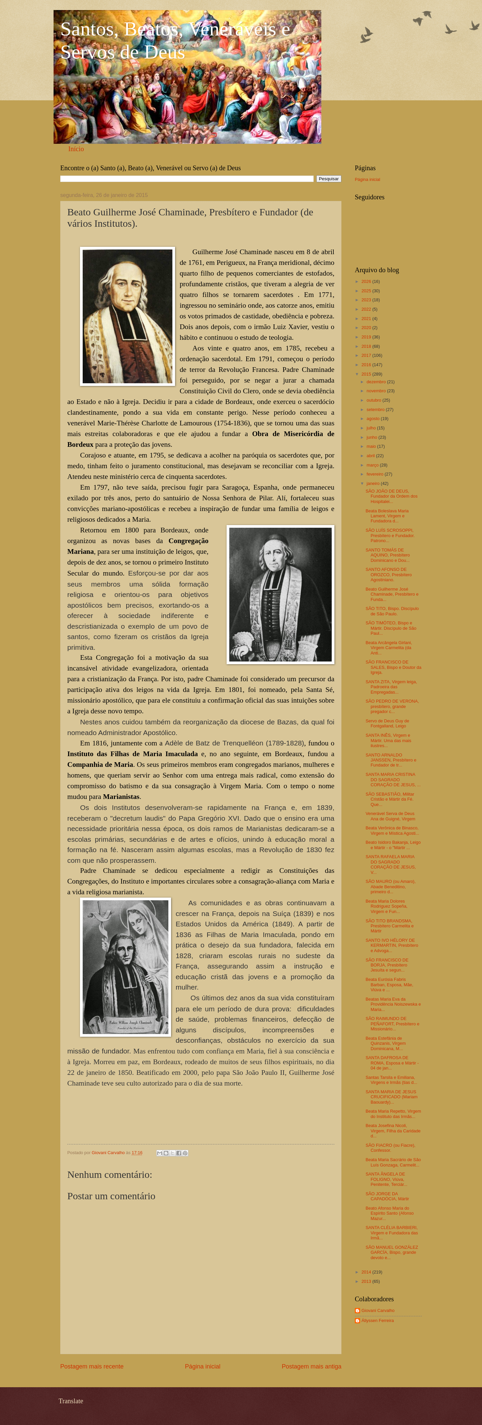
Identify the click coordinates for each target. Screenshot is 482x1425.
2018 (367, 346)
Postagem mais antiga (311, 1366)
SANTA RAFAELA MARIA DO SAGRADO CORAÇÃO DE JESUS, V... (391, 864)
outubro (374, 400)
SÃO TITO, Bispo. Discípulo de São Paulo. (392, 611)
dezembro (377, 381)
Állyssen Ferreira (378, 1320)
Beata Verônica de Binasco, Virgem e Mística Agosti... (392, 830)
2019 (367, 336)
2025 (367, 290)
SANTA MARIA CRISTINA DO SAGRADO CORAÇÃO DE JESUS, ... (393, 779)
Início (76, 148)
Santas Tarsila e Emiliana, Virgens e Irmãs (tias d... (391, 1080)
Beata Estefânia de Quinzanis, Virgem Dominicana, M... (386, 1043)
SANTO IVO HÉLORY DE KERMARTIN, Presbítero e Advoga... (392, 945)
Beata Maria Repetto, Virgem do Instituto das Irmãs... (393, 1114)
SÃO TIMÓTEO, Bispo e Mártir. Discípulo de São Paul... (391, 628)
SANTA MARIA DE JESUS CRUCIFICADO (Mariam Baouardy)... (391, 1097)
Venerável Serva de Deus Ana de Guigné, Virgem (390, 816)
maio (372, 446)
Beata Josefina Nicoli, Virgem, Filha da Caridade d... (393, 1130)
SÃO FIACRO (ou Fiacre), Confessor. (390, 1148)
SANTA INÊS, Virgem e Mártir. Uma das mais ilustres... (388, 740)
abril (371, 455)
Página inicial (202, 1366)
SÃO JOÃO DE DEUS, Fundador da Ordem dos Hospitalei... (391, 496)
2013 (367, 1281)
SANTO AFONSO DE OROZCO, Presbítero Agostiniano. (389, 574)
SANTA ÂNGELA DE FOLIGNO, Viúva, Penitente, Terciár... (386, 1179)
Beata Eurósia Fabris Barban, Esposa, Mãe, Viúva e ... (389, 984)
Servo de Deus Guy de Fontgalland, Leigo (387, 723)
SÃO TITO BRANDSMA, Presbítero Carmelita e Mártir (390, 926)
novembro (377, 390)
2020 (367, 327)
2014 (367, 1272)
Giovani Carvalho (378, 1310)
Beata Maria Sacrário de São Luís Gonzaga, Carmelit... (393, 1162)
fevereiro (376, 474)
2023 (367, 299)
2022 (367, 309)
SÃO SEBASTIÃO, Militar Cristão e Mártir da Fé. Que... (390, 799)
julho (372, 427)
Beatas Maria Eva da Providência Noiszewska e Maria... (393, 1004)
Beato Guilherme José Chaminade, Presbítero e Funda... (392, 594)
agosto (374, 418)
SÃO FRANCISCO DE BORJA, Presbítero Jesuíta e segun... (387, 965)
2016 (367, 364)
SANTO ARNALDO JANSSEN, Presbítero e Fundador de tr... (391, 760)
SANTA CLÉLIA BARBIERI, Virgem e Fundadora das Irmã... (392, 1232)
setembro (376, 409)
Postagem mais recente (92, 1366)
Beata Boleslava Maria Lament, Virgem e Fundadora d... (387, 516)
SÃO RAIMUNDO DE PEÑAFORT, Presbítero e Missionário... (392, 1023)
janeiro (374, 483)
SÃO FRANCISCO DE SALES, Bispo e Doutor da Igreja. (393, 667)
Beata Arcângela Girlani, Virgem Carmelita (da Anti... (389, 647)
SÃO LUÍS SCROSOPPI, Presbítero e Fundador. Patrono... (390, 535)
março (373, 465)
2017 (367, 355)
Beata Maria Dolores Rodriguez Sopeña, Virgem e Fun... (386, 906)
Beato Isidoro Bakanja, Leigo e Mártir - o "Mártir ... (393, 845)
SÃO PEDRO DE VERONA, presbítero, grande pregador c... (392, 706)
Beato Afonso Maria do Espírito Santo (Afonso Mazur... (390, 1213)
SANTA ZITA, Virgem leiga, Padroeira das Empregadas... (391, 687)
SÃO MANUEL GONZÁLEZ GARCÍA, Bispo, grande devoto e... (392, 1252)
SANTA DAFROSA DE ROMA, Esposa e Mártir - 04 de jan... (392, 1063)
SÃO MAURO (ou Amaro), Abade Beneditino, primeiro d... (391, 886)
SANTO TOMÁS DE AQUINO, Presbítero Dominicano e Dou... (388, 555)
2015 (367, 374)
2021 (367, 318)
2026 (367, 281)
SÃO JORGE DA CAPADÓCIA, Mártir (387, 1196)
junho (372, 437)
